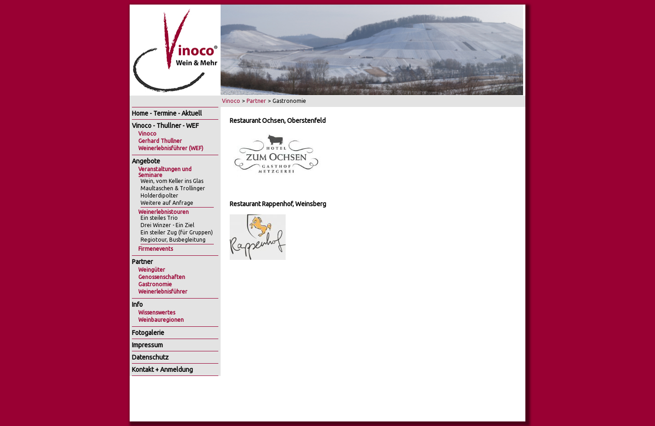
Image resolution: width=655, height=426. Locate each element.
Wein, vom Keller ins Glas (172, 181)
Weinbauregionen (161, 320)
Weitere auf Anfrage (167, 203)
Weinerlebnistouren (163, 212)
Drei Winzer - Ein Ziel (167, 225)
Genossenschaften (161, 277)
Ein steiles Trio (159, 218)
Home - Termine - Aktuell (167, 113)
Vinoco (231, 101)
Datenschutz (150, 357)
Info (137, 304)
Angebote (146, 161)
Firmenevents (155, 249)
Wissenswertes (156, 312)
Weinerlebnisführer (162, 291)
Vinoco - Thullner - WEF (165, 125)
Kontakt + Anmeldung (162, 369)
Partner (256, 101)
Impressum (147, 345)
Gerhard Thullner (160, 141)
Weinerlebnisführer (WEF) (170, 148)
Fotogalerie (148, 332)
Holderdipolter (159, 195)
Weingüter (151, 270)
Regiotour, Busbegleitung (173, 240)
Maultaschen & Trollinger (173, 188)
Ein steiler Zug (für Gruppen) (177, 232)
